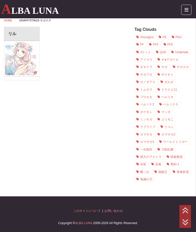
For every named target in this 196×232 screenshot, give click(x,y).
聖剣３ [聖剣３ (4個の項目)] (175, 164)
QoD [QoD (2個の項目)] (163, 52)
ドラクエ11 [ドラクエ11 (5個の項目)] (169, 89)
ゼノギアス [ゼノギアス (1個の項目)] (147, 82)
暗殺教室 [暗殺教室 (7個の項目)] (176, 157)
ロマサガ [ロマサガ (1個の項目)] (146, 134)
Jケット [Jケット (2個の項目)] (145, 52)
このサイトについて (87, 211)
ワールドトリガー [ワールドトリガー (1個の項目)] (175, 142)
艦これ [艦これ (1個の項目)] (144, 172)
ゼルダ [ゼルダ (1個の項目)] (169, 82)
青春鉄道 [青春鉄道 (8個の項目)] (183, 172)
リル (12, 34)
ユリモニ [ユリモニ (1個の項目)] (167, 119)
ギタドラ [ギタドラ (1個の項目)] (146, 67)
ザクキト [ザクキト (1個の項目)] (167, 74)
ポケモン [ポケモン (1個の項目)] (146, 112)
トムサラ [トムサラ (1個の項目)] (146, 89)
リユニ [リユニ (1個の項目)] (169, 127)
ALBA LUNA (30, 10)
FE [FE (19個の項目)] (164, 37)
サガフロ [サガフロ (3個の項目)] (146, 74)
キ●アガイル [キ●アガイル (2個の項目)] (169, 59)
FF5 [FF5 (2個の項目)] (155, 44)
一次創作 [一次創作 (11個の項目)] (146, 149)
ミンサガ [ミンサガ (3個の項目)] (146, 119)
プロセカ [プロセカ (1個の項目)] (146, 97)
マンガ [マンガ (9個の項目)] (165, 112)
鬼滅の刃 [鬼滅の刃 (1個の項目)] (146, 179)
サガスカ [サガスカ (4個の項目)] (183, 67)
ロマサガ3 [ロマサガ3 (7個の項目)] (147, 142)
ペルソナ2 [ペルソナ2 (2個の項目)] (147, 104)
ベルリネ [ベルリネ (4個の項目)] (167, 97)
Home (8, 20)
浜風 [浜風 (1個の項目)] (158, 164)
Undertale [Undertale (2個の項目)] (181, 52)
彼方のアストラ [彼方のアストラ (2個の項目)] (151, 157)
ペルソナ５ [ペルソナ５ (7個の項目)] (170, 104)
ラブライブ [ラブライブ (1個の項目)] (147, 127)
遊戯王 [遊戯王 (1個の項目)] (162, 172)
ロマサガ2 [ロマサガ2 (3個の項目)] (168, 134)
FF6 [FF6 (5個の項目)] (170, 44)
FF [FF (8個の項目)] (142, 44)
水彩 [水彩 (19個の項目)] (143, 164)
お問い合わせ (113, 211)
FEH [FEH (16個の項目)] (179, 37)
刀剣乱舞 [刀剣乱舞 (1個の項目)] (167, 149)
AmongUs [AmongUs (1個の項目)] (147, 37)
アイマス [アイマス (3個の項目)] (146, 59)
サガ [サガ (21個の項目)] (164, 67)
